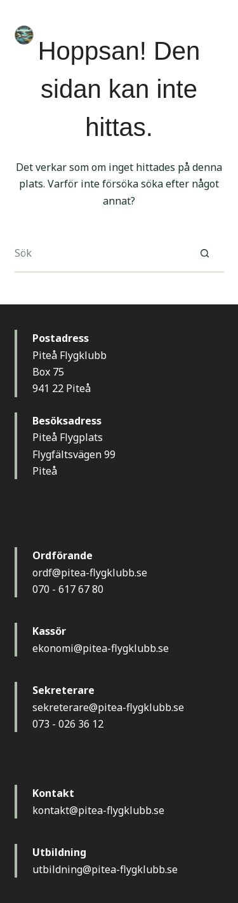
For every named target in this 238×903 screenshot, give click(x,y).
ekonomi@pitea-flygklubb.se (100, 648)
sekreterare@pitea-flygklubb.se (108, 707)
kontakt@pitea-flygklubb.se (98, 810)
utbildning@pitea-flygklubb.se (105, 869)
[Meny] (218, 35)
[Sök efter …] (100, 253)
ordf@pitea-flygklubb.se (89, 573)
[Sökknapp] (205, 253)
